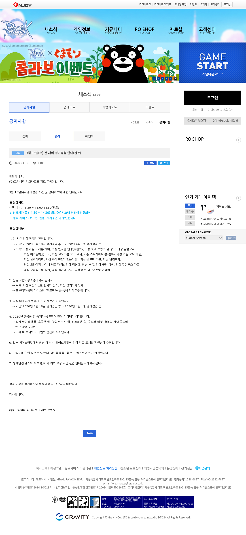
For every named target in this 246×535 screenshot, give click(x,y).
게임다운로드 (212, 74)
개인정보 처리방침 (105, 468)
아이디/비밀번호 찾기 (221, 109)
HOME (135, 122)
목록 (90, 433)
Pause (175, 79)
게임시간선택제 (154, 468)
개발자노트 (109, 107)
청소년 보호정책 (130, 468)
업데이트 (69, 107)
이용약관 (56, 468)
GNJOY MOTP (197, 120)
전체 (25, 136)
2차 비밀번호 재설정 (225, 120)
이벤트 (150, 107)
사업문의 (204, 468)
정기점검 (187, 468)
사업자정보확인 (61, 487)
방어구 (190, 211)
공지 (57, 136)
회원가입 (197, 109)
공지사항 (29, 107)
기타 (190, 223)
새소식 (149, 122)
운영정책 (172, 468)
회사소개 (41, 468)
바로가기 (231, 238)
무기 (190, 205)
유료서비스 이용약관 (78, 468)
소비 (190, 217)
